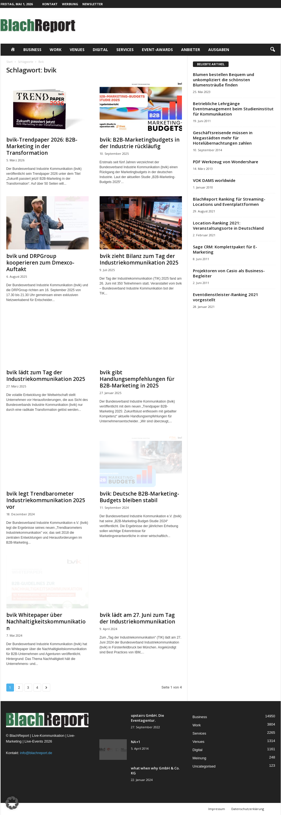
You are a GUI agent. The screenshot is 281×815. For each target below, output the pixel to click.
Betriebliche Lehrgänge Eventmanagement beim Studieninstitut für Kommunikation (233, 109)
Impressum (216, 809)
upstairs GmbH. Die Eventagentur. (147, 718)
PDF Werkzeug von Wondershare (225, 161)
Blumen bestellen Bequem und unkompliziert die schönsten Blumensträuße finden (223, 80)
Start (9, 62)
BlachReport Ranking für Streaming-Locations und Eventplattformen (229, 201)
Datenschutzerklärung (247, 809)
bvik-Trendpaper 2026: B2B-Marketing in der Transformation (41, 146)
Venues (77, 49)
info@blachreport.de (36, 753)
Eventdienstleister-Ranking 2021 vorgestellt (225, 297)
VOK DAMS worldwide (214, 180)
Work (55, 49)
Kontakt (50, 4)
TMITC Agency (54, 809)
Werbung (70, 4)
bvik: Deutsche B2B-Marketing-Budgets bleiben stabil (139, 497)
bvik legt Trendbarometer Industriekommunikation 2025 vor (45, 500)
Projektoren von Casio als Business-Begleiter (229, 273)
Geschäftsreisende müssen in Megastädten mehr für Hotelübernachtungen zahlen (222, 138)
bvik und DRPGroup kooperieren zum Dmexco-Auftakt (40, 262)
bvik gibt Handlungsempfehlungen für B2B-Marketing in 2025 (137, 379)
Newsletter (92, 4)
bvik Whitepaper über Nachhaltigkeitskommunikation (46, 621)
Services (125, 49)
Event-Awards (157, 49)
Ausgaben (218, 49)
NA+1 (135, 741)
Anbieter (190, 49)
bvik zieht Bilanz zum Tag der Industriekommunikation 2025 (139, 259)
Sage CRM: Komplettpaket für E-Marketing (225, 249)
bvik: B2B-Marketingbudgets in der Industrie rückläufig (139, 143)
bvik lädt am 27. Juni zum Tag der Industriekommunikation (137, 618)
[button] (272, 50)
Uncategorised (204, 766)
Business (32, 49)
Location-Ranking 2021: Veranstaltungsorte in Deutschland (228, 225)
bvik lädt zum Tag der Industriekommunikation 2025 (45, 376)
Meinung (199, 758)
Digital (100, 49)
